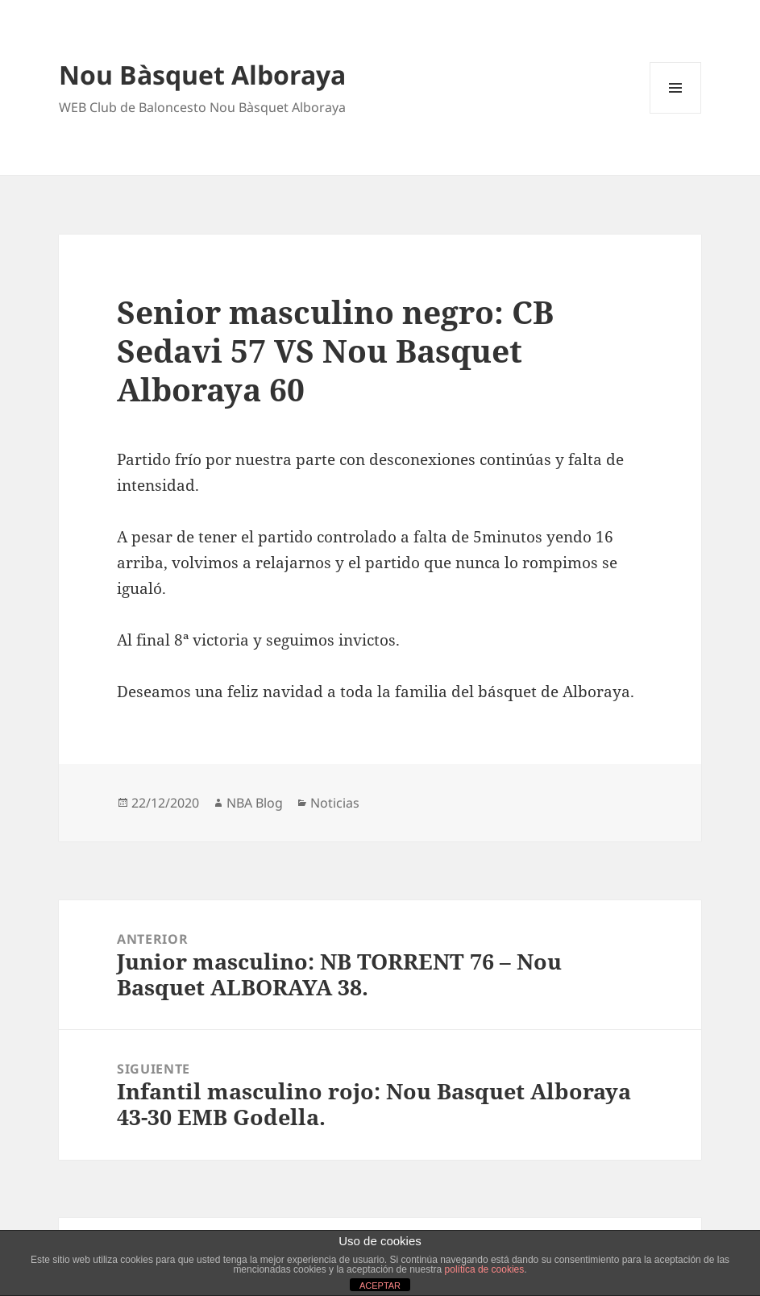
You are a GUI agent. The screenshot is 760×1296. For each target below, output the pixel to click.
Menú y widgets (675, 113)
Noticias (334, 803)
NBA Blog (254, 803)
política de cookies (485, 1269)
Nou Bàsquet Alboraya (202, 74)
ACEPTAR (380, 1285)
